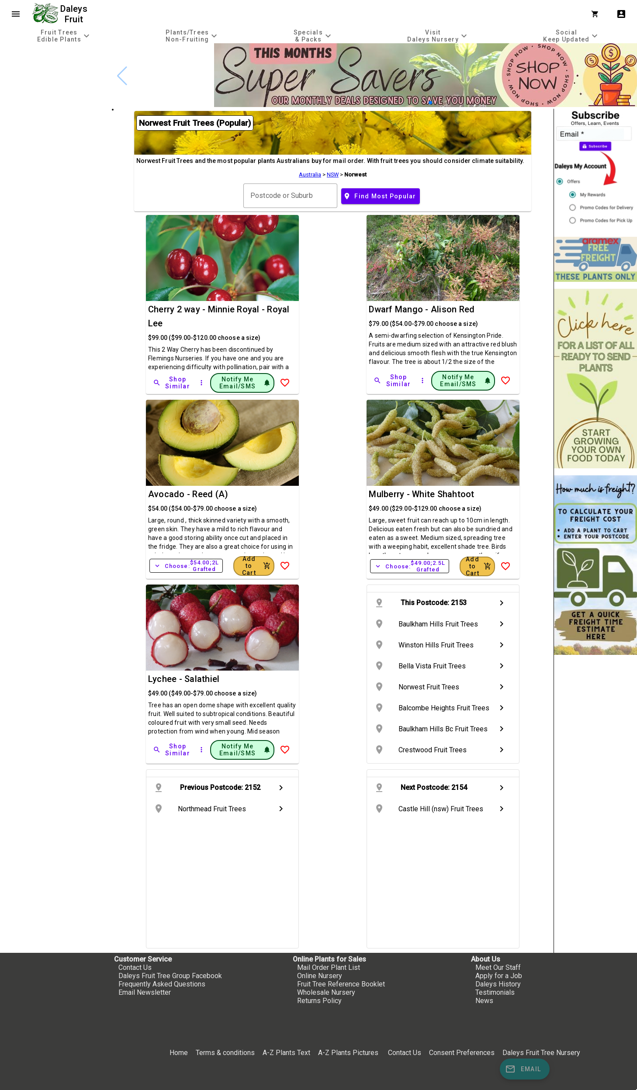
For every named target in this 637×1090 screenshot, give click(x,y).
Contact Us (135, 967)
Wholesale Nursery (326, 992)
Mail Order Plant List (328, 967)
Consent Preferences (462, 1052)
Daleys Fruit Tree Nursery (541, 1052)
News (484, 1001)
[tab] (64, 35)
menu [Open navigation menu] (15, 14)
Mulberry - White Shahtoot (421, 494)
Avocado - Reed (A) (188, 494)
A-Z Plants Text (286, 1052)
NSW (333, 174)
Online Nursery (319, 976)
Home (179, 1052)
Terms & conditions (226, 1052)
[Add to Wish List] (284, 382)
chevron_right (501, 603)
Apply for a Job (498, 976)
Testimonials (495, 992)
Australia (310, 174)
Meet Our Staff (498, 967)
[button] (430, 102)
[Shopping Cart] (597, 14)
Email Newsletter (144, 992)
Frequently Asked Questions (161, 984)
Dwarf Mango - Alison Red (421, 309)
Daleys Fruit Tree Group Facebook (170, 976)
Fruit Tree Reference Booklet (341, 984)
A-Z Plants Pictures (348, 1052)
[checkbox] (55, 80)
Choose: (186, 565)
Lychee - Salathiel (184, 679)
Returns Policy (319, 1001)
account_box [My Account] (621, 14)
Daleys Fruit (75, 13)
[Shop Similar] (172, 383)
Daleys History (498, 984)
